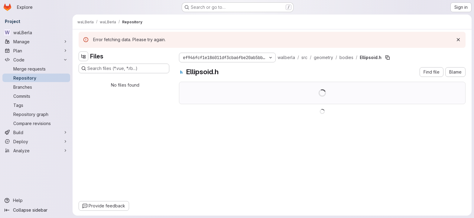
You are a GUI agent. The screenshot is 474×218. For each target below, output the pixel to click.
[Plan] (36, 50)
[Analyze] (36, 150)
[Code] (36, 59)
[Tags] (36, 105)
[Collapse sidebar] (36, 210)
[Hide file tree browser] (83, 56)
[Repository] (36, 78)
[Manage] (36, 41)
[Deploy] (36, 141)
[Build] (36, 132)
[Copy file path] (387, 57)
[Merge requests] (36, 68)
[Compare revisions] (36, 123)
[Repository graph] (36, 114)
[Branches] (36, 87)
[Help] (36, 200)
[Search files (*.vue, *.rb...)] (124, 68)
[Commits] (36, 96)
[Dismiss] (458, 39)
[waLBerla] (36, 32)
